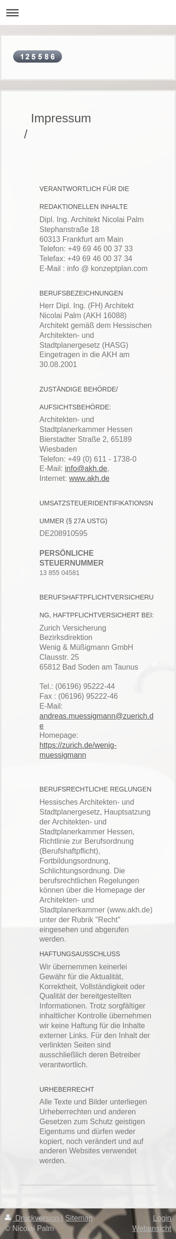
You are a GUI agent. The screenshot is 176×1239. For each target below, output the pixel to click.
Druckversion (33, 1218)
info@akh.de (86, 468)
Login (162, 1218)
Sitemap (79, 1218)
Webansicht (151, 1228)
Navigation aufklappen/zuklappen (88, 12)
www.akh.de (89, 478)
